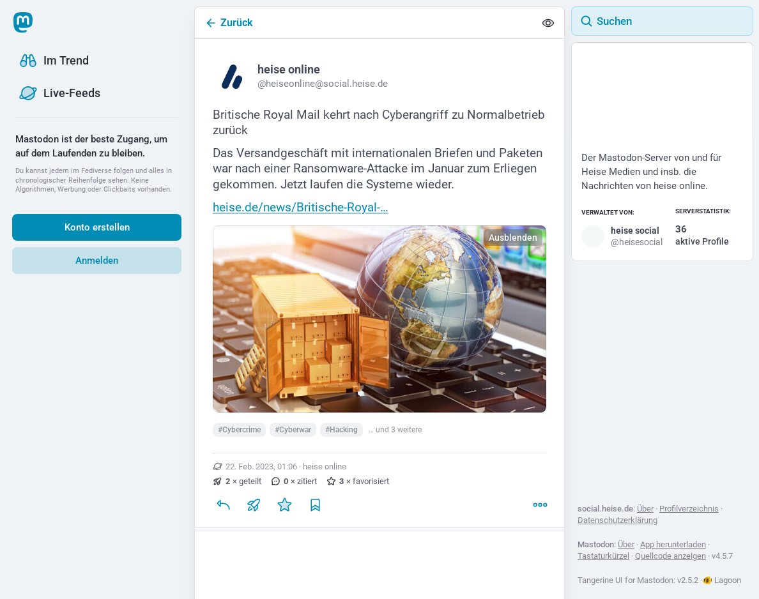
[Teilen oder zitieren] (253, 505)
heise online (324, 466)
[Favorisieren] (284, 505)
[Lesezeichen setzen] (315, 505)
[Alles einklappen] (548, 23)
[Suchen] (662, 21)
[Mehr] (540, 505)
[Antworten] (223, 505)
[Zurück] (365, 22)
